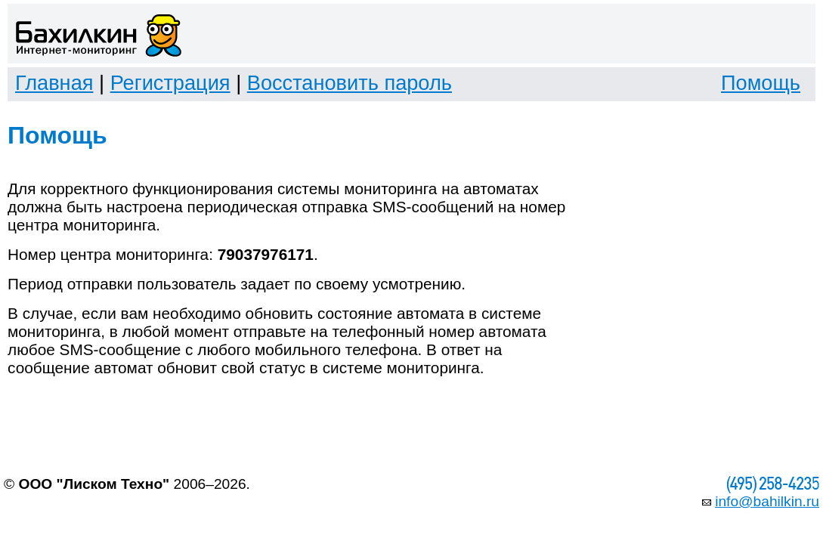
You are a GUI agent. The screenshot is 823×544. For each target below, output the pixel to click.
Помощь (760, 82)
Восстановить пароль (349, 82)
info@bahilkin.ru (767, 501)
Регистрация (170, 82)
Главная (54, 82)
